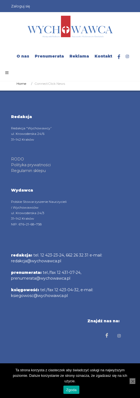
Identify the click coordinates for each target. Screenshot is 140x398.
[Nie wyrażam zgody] (132, 381)
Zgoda (71, 390)
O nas (23, 56)
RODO (17, 159)
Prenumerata (49, 56)
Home (21, 83)
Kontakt (103, 56)
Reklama (79, 56)
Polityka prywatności (31, 164)
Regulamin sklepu (28, 170)
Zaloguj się (20, 6)
